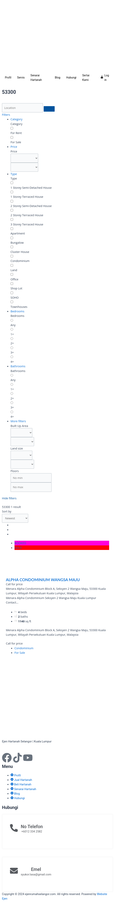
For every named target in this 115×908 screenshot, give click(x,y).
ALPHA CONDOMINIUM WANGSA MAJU (43, 579)
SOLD (18, 548)
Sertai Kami (85, 77)
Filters (6, 115)
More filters (18, 421)
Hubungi (71, 77)
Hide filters (9, 498)
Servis (21, 77)
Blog (57, 77)
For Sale (19, 653)
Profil (8, 77)
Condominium (24, 648)
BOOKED (20, 543)
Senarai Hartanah (36, 77)
